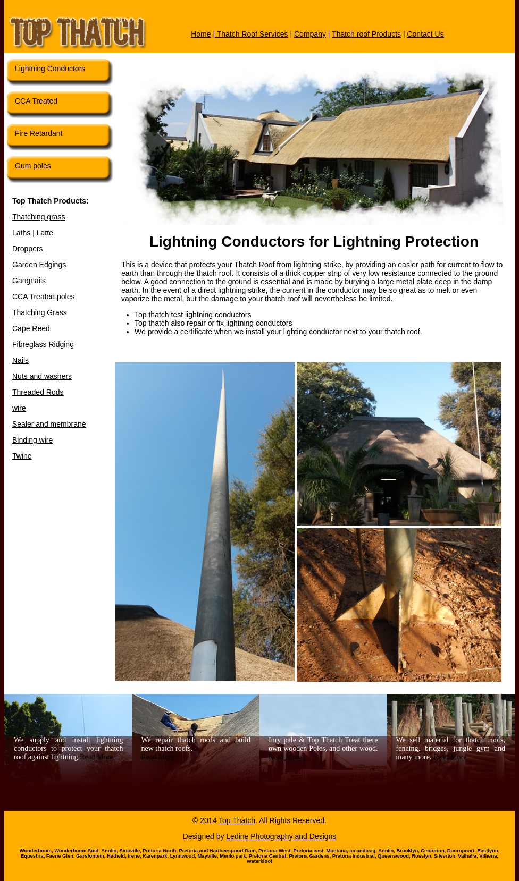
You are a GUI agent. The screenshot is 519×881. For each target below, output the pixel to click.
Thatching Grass (39, 312)
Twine (22, 456)
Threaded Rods (38, 392)
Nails (20, 360)
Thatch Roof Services (251, 34)
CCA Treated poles (43, 296)
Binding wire (32, 440)
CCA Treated (36, 101)
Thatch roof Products (366, 34)
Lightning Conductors (50, 68)
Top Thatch (237, 820)
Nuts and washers (42, 376)
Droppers (27, 248)
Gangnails (29, 280)
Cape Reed (31, 328)
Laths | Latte (32, 232)
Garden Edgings (39, 264)
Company (310, 34)
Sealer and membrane (49, 424)
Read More (96, 757)
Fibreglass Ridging (43, 344)
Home (201, 34)
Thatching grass (38, 217)
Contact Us (425, 34)
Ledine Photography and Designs (281, 836)
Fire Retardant (38, 133)
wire (19, 408)
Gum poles (33, 166)
